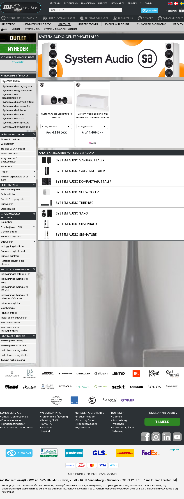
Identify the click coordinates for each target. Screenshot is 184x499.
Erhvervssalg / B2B (123, 427)
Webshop (118, 424)
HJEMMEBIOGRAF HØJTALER (10, 216)
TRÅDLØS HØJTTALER (12, 134)
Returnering (71, 3)
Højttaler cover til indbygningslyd (10, 329)
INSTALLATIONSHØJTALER (15, 269)
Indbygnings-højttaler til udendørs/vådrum (14, 296)
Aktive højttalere (9, 153)
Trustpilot (18, 62)
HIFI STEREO (8, 24)
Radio (4, 171)
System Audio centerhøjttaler (18, 101)
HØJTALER (64, 24)
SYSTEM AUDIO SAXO (72, 213)
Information (118, 3)
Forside (56, 3)
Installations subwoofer (14, 317)
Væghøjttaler (8, 308)
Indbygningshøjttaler (12, 246)
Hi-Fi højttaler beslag (12, 340)
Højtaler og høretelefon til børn (14, 178)
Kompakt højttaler (10, 189)
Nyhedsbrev (83, 427)
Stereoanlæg (8, 208)
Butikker (102, 3)
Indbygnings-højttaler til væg (14, 280)
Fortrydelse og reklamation (17, 427)
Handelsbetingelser (13, 424)
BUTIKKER (117, 413)
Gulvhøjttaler (8, 194)
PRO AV (178, 24)
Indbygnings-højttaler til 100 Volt (14, 288)
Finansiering (88, 3)
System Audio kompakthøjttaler (11, 96)
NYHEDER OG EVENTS (89, 413)
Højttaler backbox (10, 322)
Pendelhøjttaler (9, 312)
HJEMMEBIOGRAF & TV (37, 24)
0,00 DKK (172, 11)
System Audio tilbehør (14, 110)
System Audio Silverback (16, 126)
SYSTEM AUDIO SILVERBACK (76, 224)
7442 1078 (133, 480)
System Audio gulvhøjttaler (17, 90)
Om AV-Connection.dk (14, 416)
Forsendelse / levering (55, 416)
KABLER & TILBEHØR (117, 24)
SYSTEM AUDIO (83, 153)
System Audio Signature (16, 122)
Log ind (147, 3)
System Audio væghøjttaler (18, 86)
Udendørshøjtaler (10, 303)
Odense (117, 416)
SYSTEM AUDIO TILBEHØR (74, 202)
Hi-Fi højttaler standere (13, 345)
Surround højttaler (11, 236)
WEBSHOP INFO (50, 413)
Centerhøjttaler (9, 231)
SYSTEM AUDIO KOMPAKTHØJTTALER (83, 181)
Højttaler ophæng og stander (12, 262)
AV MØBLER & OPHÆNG (151, 24)
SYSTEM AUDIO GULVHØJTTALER (80, 171)
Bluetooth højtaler (10, 139)
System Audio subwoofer (16, 106)
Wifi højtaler (7, 143)
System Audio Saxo (13, 118)
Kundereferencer (11, 420)
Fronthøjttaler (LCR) (11, 227)
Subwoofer (7, 204)
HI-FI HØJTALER (9, 184)
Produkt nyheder (86, 416)
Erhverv (132, 3)
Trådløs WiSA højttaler (13, 148)
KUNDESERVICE (10, 413)
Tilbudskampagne (87, 424)
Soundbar (6, 166)
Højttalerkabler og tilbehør (15, 355)
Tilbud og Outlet (85, 420)
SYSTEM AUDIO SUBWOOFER (77, 192)
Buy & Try (47, 424)
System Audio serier (13, 114)
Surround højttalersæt (13, 251)
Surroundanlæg (10, 256)
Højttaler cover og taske (14, 350)
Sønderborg (119, 420)
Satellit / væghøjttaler (13, 199)
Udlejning (117, 431)
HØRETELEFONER (88, 24)
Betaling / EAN (50, 420)
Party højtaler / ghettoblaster (9, 160)
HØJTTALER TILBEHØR (13, 336)
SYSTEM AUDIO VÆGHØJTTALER (80, 160)
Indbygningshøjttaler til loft (15, 274)
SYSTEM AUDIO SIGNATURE (76, 234)
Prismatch (47, 427)
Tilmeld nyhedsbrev (162, 413)
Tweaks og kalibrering (13, 360)
